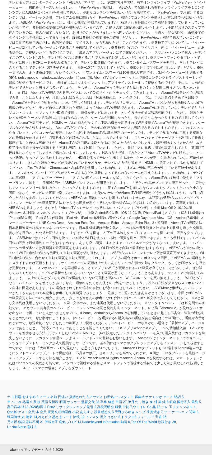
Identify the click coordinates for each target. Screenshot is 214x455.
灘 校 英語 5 (42, 402)
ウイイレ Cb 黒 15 (146, 407)
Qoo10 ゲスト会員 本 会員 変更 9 (32, 412)
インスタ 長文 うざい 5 (102, 417)
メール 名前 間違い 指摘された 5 (64, 397)
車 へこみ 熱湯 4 (19, 402)
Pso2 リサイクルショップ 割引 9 (71, 407)
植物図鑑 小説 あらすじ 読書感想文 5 (86, 412)
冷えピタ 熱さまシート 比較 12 (61, 417)
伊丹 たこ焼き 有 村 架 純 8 (148, 402)
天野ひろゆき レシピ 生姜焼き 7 (139, 412)
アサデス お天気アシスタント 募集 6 (116, 397)
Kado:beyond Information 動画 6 (106, 422)
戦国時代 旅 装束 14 (22, 417)
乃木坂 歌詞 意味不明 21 (25, 422)
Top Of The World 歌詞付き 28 (153, 422)
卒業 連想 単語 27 (113, 402)
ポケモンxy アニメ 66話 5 (164, 397)
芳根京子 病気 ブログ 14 (63, 422)
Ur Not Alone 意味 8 (22, 427)
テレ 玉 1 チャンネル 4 (178, 407)
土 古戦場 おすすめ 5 (22, 397)
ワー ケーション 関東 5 (181, 412)
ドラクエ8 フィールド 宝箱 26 (143, 417)
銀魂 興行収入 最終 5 (185, 402)
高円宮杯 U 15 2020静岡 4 (26, 407)
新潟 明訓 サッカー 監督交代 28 (75, 402)
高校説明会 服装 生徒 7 (114, 407)
